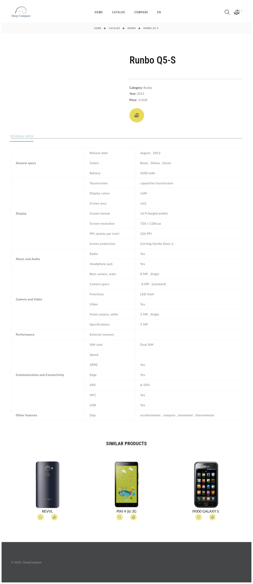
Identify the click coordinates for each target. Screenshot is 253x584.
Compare (141, 12)
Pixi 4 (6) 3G (126, 511)
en (159, 12)
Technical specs (23, 136)
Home (99, 12)
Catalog (118, 12)
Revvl (47, 511)
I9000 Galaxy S (205, 511)
